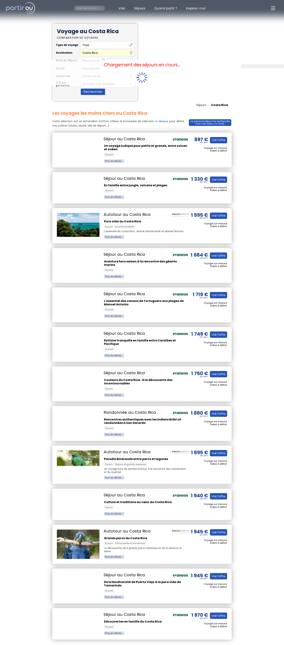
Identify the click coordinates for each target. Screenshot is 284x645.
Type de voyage (67, 45)
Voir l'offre (218, 140)
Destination (64, 52)
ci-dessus (161, 121)
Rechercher (92, 92)
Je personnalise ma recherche (210, 122)
